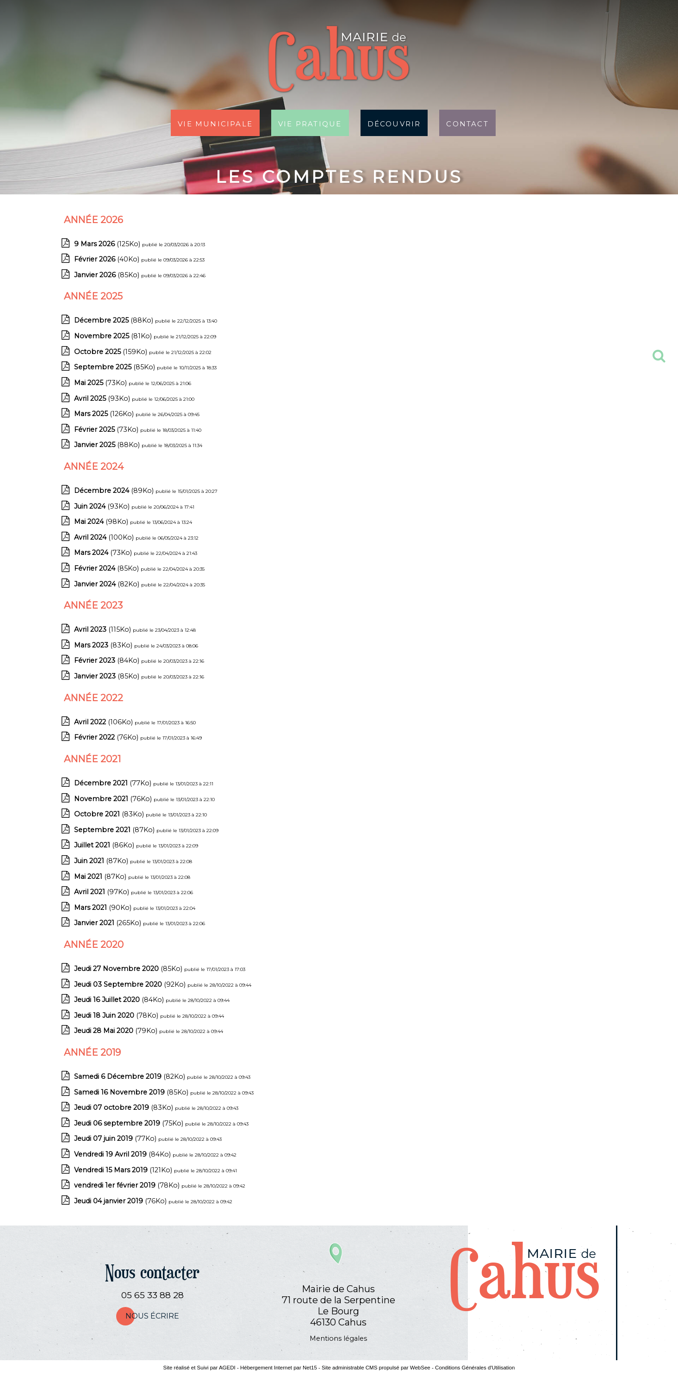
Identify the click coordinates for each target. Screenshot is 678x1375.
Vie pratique (310, 123)
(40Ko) (107, 259)
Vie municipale (215, 123)
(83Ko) (104, 645)
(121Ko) (124, 1170)
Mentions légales (338, 1338)
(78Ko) (117, 1015)
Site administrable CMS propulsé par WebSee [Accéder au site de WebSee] (376, 1367)
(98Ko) (102, 521)
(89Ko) (115, 490)
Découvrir (394, 123)
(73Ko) (101, 383)
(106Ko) (104, 722)
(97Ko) (102, 892)
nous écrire (152, 1316)
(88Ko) (114, 320)
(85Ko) (107, 275)
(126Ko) (105, 414)
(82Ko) (107, 584)
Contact (467, 123)
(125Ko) (108, 244)
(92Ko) (130, 984)
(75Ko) (129, 1123)
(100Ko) (105, 537)
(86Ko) (105, 845)
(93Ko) (103, 398)
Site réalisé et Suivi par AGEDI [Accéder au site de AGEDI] (199, 1367)
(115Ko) (103, 629)
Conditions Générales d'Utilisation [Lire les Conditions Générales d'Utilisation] (475, 1367)
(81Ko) (114, 336)
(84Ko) (107, 660)
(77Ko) (113, 783)
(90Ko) (103, 907)
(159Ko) (111, 352)
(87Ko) (115, 830)
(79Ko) (116, 1031)
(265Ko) (108, 923)
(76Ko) (107, 737)
